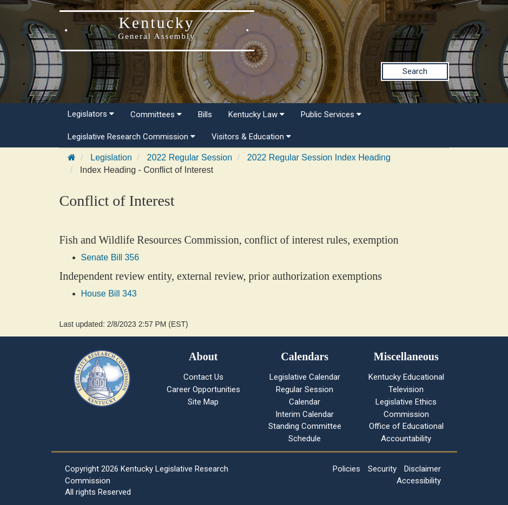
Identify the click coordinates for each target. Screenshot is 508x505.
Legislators (91, 114)
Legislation (111, 157)
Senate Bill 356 (110, 257)
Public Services (331, 114)
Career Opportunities (203, 389)
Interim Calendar (304, 414)
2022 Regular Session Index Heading (319, 157)
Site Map (203, 402)
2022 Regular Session (189, 157)
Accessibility (419, 481)
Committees (156, 114)
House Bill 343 (109, 293)
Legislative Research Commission (131, 137)
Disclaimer (422, 469)
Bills (205, 114)
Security (382, 469)
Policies (346, 469)
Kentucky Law (256, 114)
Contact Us (203, 377)
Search (415, 71)
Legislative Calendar (304, 377)
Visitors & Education (251, 137)
